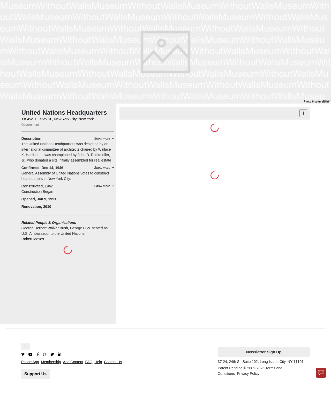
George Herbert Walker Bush (44, 228)
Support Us (35, 374)
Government (30, 125)
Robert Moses (32, 239)
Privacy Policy (248, 373)
